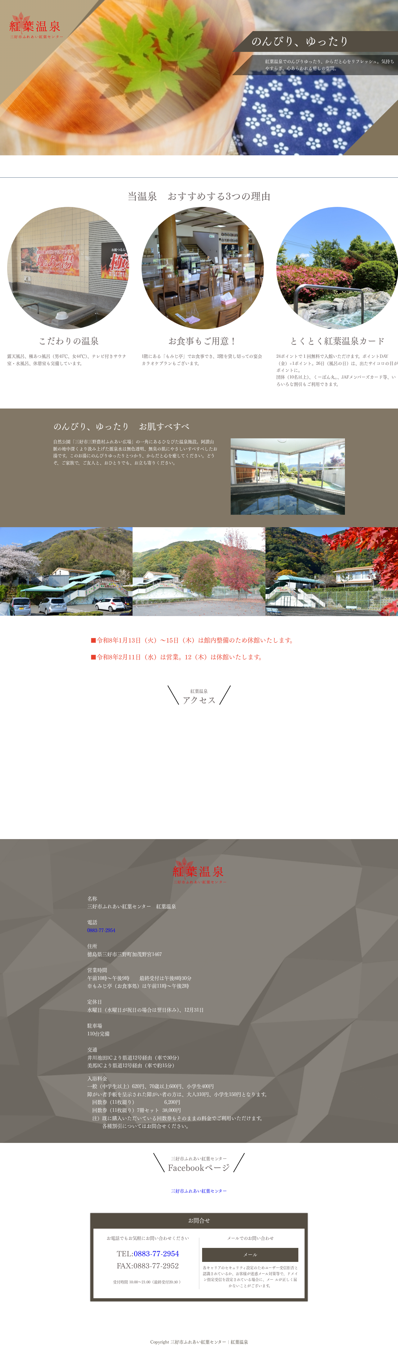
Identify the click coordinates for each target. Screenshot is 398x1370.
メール (250, 1254)
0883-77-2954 (101, 930)
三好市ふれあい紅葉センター (199, 1191)
